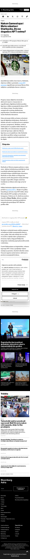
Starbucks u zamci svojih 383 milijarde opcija (12, 148)
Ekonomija (3, 495)
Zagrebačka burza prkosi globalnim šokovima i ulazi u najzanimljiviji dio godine (13, 344)
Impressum (3, 531)
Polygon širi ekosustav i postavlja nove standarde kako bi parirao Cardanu (14, 156)
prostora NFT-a (11, 189)
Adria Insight (4, 516)
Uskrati (15, 298)
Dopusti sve (15, 289)
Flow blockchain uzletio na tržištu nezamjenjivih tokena (13, 161)
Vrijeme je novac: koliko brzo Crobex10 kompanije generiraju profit (7, 384)
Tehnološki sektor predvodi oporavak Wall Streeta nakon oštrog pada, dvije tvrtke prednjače (14, 424)
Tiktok (16, 536)
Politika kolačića (5, 529)
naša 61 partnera (9, 267)
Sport (2, 508)
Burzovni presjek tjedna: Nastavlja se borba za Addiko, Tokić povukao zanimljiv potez (6, 365)
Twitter (17, 531)
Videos (16, 495)
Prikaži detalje (21, 284)
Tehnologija (3, 506)
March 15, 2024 (17, 226)
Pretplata (26, 9)
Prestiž (2, 504)
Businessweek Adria (5, 512)
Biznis (2, 497)
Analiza (2, 514)
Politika (2, 499)
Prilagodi (15, 293)
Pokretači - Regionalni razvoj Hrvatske (8, 520)
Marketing (3, 533)
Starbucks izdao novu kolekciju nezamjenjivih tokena (14, 151)
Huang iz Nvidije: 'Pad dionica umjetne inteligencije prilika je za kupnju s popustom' (14, 440)
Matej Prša (6, 35)
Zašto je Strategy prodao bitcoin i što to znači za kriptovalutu (14, 457)
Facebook (17, 527)
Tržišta (4, 394)
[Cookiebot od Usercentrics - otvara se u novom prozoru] (21, 260)
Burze (2, 419)
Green (2, 510)
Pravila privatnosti (5, 527)
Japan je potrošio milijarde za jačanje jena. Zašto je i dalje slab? (13, 466)
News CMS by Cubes (15, 549)
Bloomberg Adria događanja (21, 499)
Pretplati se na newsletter (21, 488)
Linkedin (17, 533)
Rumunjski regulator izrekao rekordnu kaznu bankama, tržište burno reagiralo (14, 449)
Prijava (21, 10)
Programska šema (19, 497)
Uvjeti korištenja (5, 525)
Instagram (17, 529)
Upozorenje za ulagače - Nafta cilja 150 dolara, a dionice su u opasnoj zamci (21, 384)
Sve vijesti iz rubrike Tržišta (7, 305)
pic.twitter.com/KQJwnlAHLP (11, 224)
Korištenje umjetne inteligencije (5, 537)
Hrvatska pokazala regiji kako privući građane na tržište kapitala (21, 365)
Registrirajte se (15, 556)
